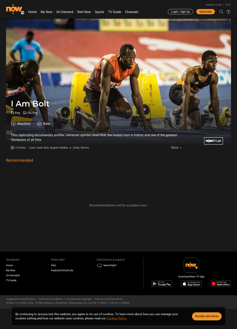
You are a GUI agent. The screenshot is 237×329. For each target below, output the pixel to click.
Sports (99, 12)
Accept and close (206, 316)
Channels (131, 12)
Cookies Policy (116, 318)
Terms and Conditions (50, 299)
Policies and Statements (108, 299)
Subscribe (206, 11)
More (174, 147)
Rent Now (84, 12)
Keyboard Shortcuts (62, 270)
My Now (46, 12)
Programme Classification (20, 299)
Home (32, 12)
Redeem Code (214, 4)
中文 (228, 4)
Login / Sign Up (180, 11)
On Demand (64, 12)
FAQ (53, 265)
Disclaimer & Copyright (79, 299)
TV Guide (114, 12)
